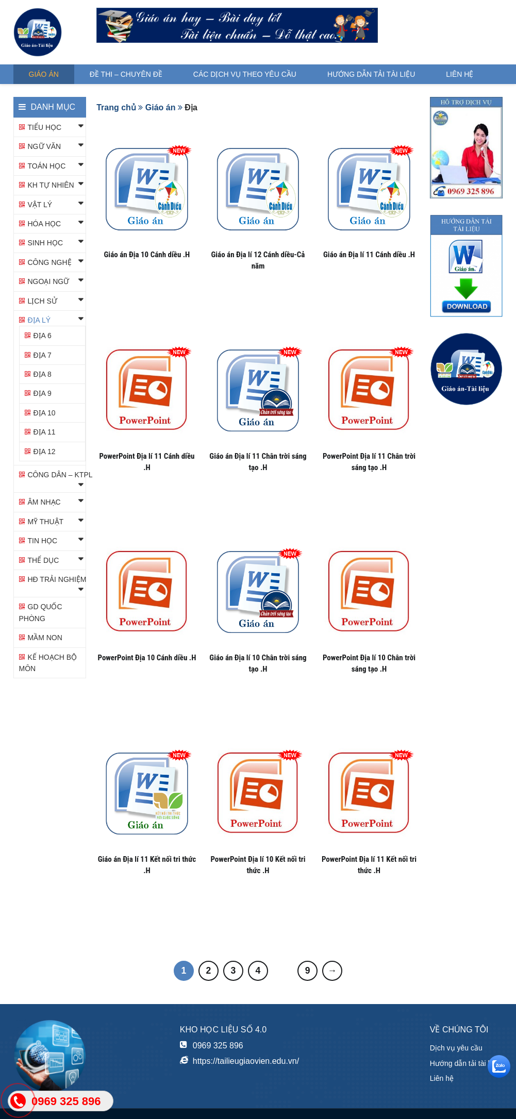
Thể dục (43, 560)
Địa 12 (45, 451)
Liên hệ (459, 74)
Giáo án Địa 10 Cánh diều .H (147, 254)
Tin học (43, 541)
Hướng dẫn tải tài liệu (371, 74)
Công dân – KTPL (60, 475)
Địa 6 (43, 335)
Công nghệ (50, 262)
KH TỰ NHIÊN (51, 185)
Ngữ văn (44, 146)
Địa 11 (45, 432)
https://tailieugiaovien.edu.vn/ (246, 1061)
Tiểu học (45, 127)
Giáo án (44, 74)
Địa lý (39, 320)
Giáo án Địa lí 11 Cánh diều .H (369, 254)
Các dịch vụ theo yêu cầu (244, 74)
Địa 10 (45, 413)
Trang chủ (116, 107)
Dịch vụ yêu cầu (456, 1048)
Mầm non (45, 637)
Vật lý (40, 205)
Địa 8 (43, 374)
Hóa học (44, 224)
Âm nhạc (44, 502)
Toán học (47, 166)
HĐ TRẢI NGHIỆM (57, 579)
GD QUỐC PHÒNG (40, 612)
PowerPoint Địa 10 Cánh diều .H (146, 657)
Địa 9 (43, 393)
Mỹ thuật (46, 521)
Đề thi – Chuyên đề (126, 74)
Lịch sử (42, 301)
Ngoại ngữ (49, 281)
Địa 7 (43, 355)
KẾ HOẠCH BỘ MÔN (48, 663)
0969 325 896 (218, 1045)
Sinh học (45, 243)
